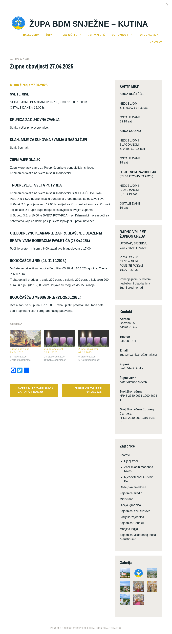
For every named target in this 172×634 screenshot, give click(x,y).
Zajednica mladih (131, 493)
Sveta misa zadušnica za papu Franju (35, 390)
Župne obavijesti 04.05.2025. (88, 390)
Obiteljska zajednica (133, 487)
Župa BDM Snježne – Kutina (88, 24)
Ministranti (126, 499)
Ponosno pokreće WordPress (68, 628)
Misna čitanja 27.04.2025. (29, 85)
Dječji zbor (131, 461)
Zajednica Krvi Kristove (135, 511)
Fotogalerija (148, 35)
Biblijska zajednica (132, 517)
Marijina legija (129, 529)
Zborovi (125, 455)
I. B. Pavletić (96, 35)
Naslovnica (31, 35)
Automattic (113, 628)
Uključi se (70, 35)
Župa (49, 35)
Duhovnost (120, 35)
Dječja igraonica (130, 505)
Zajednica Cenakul (132, 523)
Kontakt (156, 42)
